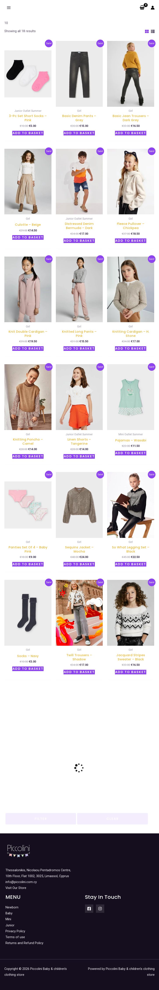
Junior (9, 925)
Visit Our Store (15, 888)
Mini (8, 919)
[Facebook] (89, 908)
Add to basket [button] (27, 133)
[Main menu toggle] (8, 7)
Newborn (11, 907)
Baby (8, 913)
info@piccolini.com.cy (21, 882)
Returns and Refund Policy (24, 943)
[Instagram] (100, 908)
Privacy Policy (15, 931)
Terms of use (15, 937)
